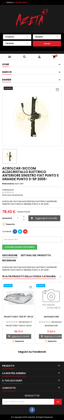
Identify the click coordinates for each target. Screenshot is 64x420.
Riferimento (8, 183)
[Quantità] (17, 218)
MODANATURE (51, 316)
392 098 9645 (20, 2)
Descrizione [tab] (9, 255)
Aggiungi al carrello (44, 218)
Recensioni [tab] (9, 260)
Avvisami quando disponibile (20, 247)
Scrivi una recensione (12, 195)
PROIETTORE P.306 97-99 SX (18, 316)
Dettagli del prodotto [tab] (36, 255)
